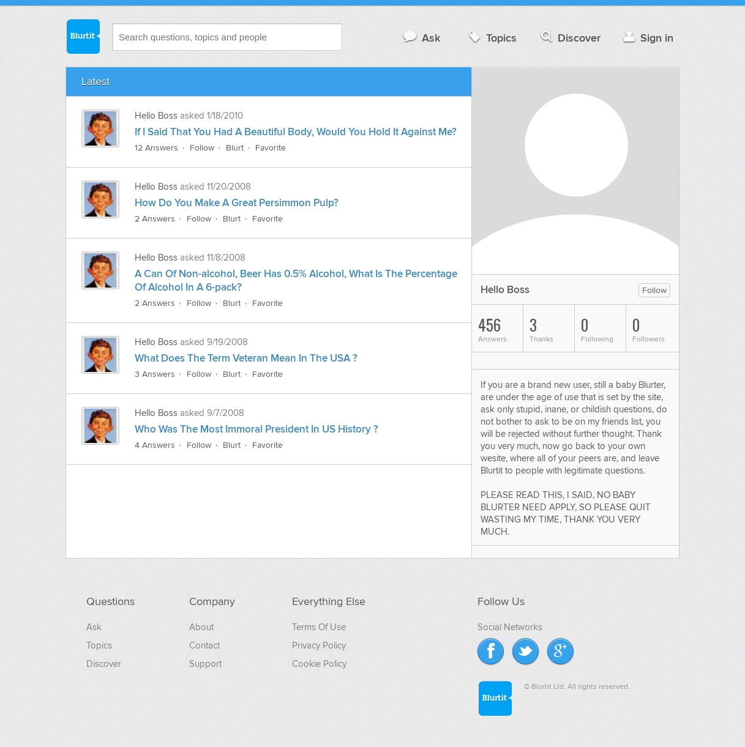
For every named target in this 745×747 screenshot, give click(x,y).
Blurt (235, 148)
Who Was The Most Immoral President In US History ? (256, 429)
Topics (491, 38)
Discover (569, 38)
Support (205, 663)
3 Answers (155, 374)
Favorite (270, 148)
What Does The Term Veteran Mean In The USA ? (246, 358)
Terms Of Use (319, 627)
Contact (204, 645)
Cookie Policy (319, 663)
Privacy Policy (319, 645)
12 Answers (156, 148)
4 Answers (155, 445)
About (201, 627)
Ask (421, 38)
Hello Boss (157, 115)
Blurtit (83, 36)
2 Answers (155, 219)
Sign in (646, 38)
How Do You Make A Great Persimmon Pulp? (237, 203)
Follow (202, 148)
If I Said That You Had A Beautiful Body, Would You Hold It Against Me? (296, 132)
